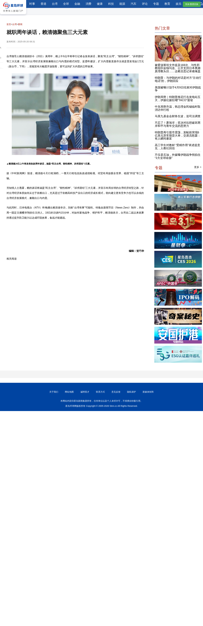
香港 (43, 3)
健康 (100, 3)
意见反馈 (115, 392)
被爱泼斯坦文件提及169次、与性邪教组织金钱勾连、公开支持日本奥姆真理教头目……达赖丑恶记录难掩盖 (177, 68)
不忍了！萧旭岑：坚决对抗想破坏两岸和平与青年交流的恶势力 (177, 124)
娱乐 (178, 3)
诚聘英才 (84, 392)
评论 (145, 3)
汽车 (133, 3)
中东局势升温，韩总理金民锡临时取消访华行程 (177, 108)
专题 (156, 3)
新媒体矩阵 (148, 392)
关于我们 (53, 392)
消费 (88, 3)
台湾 (55, 3)
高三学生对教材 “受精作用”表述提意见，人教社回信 (177, 147)
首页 (9, 24)
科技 (111, 3)
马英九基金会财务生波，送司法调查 (177, 116)
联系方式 (100, 392)
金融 (77, 3)
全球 (66, 3)
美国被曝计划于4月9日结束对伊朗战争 (178, 89)
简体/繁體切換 (191, 4)
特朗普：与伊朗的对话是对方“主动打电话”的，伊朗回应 (178, 79)
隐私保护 (131, 392)
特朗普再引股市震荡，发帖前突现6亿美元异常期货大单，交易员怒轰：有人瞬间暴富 (177, 135)
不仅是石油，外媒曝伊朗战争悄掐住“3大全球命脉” (177, 156)
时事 (32, 3)
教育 (167, 3)
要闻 (20, 24)
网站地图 (69, 392)
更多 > (197, 167)
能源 (122, 3)
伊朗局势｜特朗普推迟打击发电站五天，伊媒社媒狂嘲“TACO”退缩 (177, 98)
